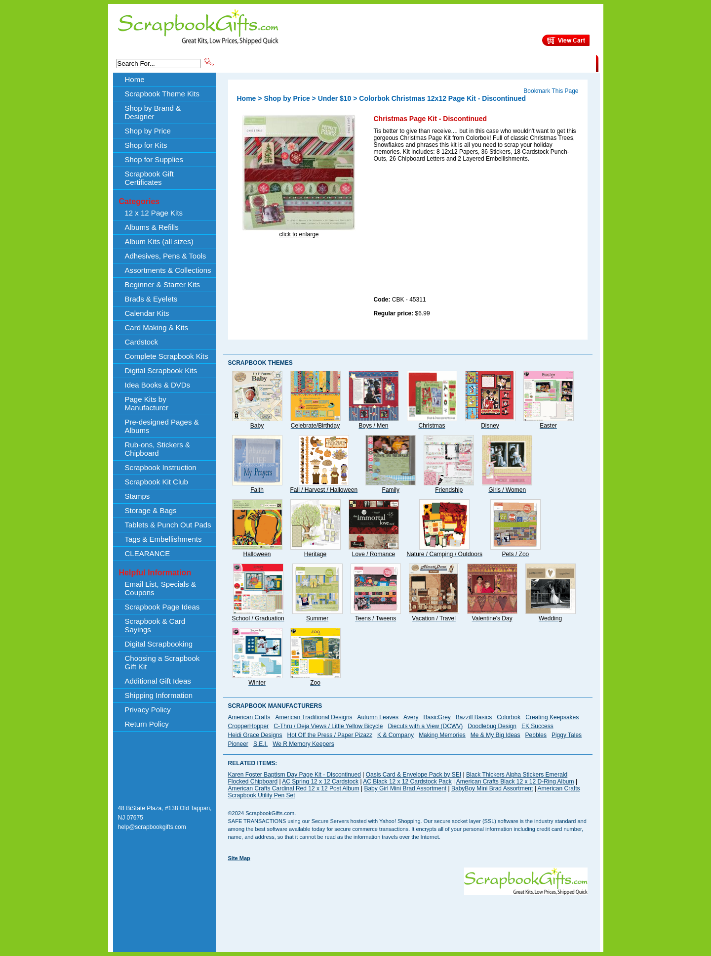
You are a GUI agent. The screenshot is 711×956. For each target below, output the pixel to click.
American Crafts (249, 717)
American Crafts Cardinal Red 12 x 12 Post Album (293, 788)
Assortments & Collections (168, 270)
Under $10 (335, 98)
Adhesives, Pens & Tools (165, 256)
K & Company (395, 735)
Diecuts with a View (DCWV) (425, 726)
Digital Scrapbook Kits (161, 370)
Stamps (137, 496)
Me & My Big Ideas (495, 735)
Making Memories (442, 735)
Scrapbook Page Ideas (162, 607)
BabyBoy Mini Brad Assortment (492, 788)
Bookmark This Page (550, 90)
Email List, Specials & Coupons (160, 588)
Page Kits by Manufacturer (146, 403)
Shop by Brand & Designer (331, 62)
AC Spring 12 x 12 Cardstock (320, 781)
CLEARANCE (550, 62)
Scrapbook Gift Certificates (149, 178)
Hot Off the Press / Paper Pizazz (330, 735)
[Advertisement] (448, 231)
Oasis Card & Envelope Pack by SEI (413, 774)
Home (135, 79)
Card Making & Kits (156, 327)
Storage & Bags (151, 510)
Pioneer (238, 743)
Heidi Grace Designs (255, 735)
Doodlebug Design (492, 726)
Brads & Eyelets (151, 299)
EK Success (537, 726)
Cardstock (141, 342)
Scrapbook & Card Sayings (155, 625)
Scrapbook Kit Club (156, 482)
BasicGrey (436, 717)
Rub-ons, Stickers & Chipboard (158, 448)
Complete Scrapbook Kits (166, 356)
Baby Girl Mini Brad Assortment (405, 788)
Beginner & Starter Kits (162, 284)
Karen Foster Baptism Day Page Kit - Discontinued (294, 774)
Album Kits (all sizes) (159, 241)
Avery (410, 717)
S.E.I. (260, 743)
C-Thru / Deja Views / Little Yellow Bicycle (328, 726)
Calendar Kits (147, 313)
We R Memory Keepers (303, 743)
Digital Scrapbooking (159, 644)
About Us (440, 62)
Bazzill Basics (474, 717)
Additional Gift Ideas (158, 681)
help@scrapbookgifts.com (152, 827)
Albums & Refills (152, 227)
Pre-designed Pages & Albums (162, 426)
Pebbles (536, 735)
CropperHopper (248, 726)
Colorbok (508, 717)
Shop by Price (398, 62)
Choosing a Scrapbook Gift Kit (162, 662)
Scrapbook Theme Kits (252, 62)
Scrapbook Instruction (161, 467)
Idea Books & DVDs (158, 385)
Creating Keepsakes (552, 717)
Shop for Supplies (154, 159)
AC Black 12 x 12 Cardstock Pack (407, 781)
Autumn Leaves (377, 717)
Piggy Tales (567, 735)
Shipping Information (492, 62)
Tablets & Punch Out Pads (168, 525)
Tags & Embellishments (163, 539)
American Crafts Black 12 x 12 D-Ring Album (515, 781)
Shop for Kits (146, 145)
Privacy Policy (148, 709)
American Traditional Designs (314, 717)
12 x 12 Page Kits (154, 213)
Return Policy (147, 724)
